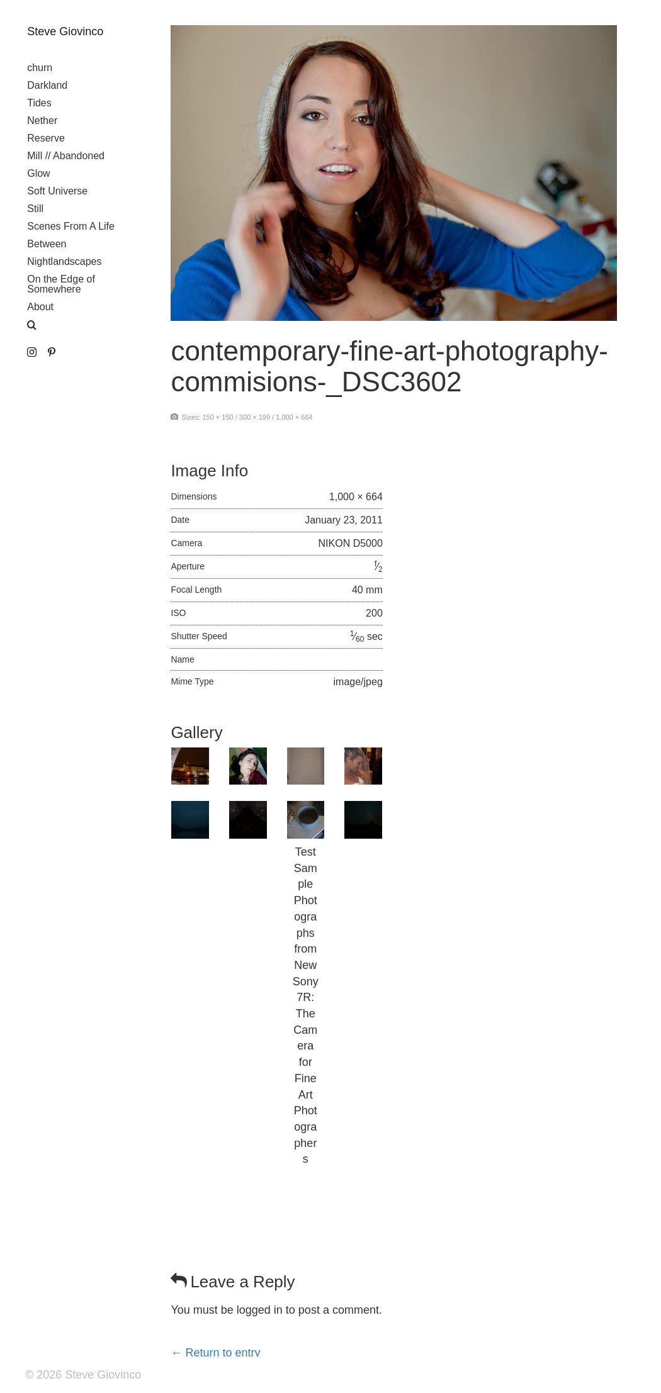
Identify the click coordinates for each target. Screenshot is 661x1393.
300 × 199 (254, 417)
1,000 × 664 (294, 417)
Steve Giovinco (65, 31)
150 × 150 (217, 417)
